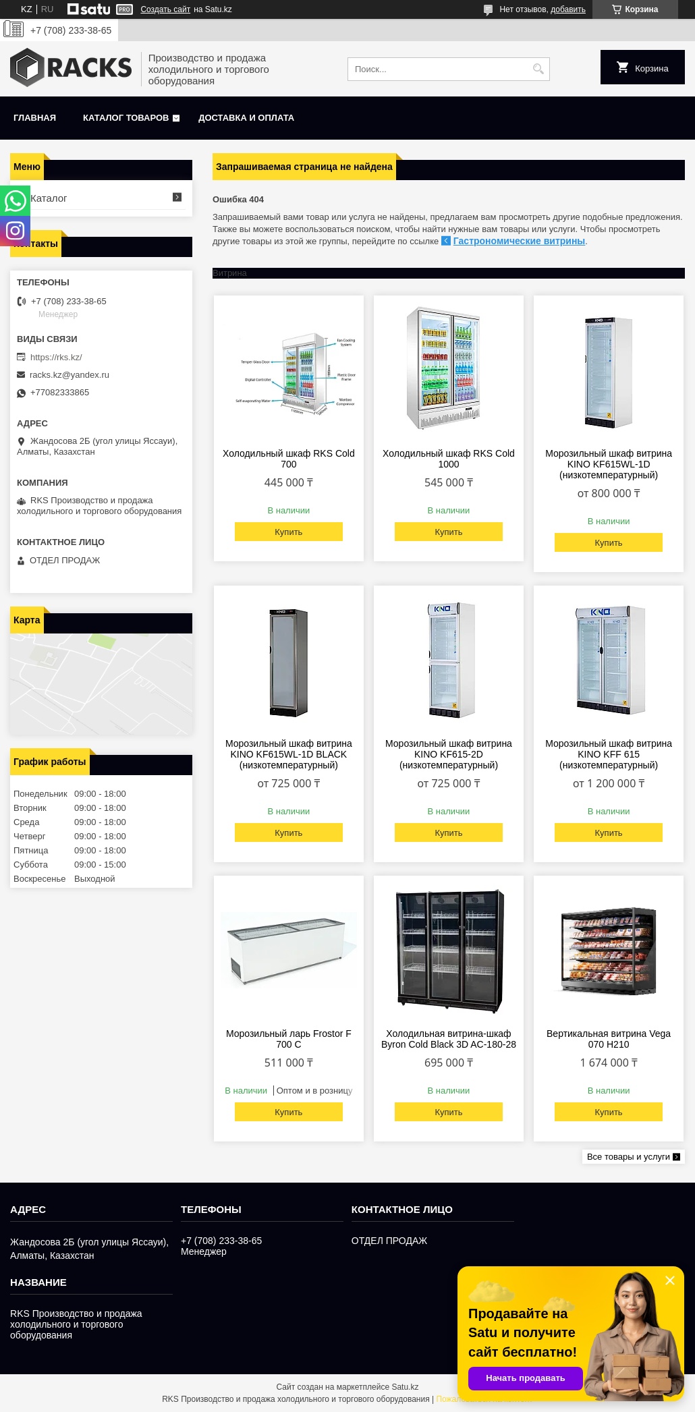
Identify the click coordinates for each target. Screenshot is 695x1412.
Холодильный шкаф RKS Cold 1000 (449, 459)
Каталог (48, 198)
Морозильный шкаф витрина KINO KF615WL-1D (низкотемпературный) (608, 464)
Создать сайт (165, 9)
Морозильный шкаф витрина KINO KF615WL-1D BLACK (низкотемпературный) (288, 754)
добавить (568, 9)
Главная (34, 118)
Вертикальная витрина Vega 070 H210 (609, 1039)
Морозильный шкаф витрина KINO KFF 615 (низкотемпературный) (608, 754)
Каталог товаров (126, 118)
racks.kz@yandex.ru (69, 375)
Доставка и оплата (246, 118)
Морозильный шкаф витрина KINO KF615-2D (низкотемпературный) (448, 754)
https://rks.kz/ (56, 357)
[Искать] (538, 69)
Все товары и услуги (628, 1157)
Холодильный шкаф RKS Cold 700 (289, 459)
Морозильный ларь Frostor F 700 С (289, 1039)
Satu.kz (404, 1387)
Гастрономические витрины (519, 240)
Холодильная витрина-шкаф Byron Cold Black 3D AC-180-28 (448, 1039)
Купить (288, 532)
